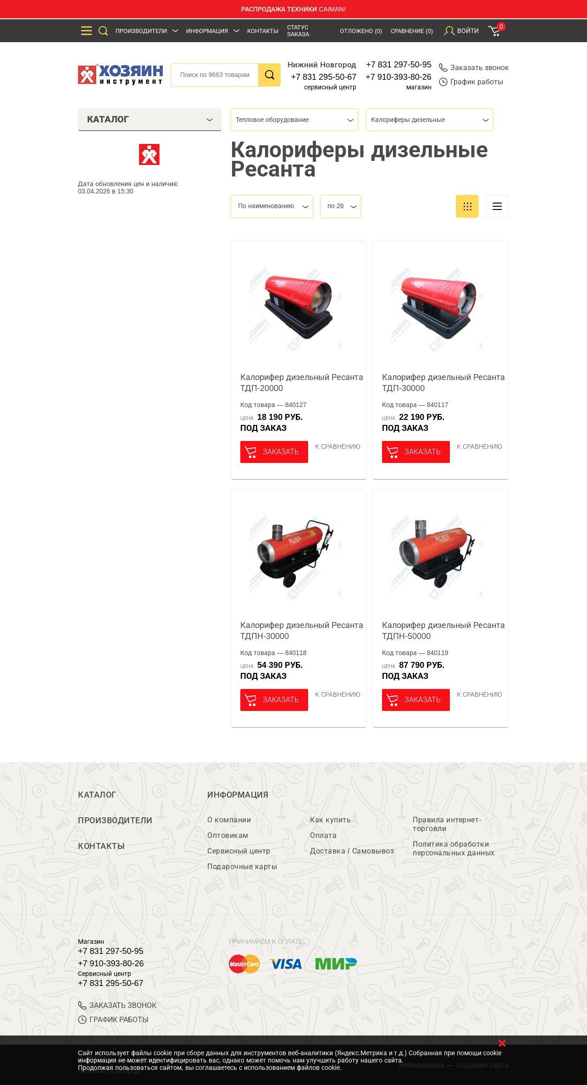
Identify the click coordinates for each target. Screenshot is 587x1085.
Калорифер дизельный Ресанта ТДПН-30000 (301, 631)
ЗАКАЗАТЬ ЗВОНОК (117, 1005)
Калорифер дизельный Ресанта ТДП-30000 (443, 383)
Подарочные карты (242, 866)
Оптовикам (228, 835)
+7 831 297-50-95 (399, 64)
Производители (141, 31)
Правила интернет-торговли (447, 824)
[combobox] (294, 119)
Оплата (323, 835)
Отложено (361, 31)
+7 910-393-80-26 (398, 77)
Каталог (97, 794)
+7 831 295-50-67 (324, 77)
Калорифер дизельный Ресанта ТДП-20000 (301, 383)
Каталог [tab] (150, 119)
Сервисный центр (239, 851)
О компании (229, 820)
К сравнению (337, 446)
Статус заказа (298, 31)
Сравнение (412, 31)
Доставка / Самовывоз (352, 851)
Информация (207, 31)
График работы (471, 81)
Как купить (330, 820)
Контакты (262, 31)
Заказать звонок (474, 67)
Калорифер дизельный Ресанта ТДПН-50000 (443, 631)
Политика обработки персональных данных (454, 848)
